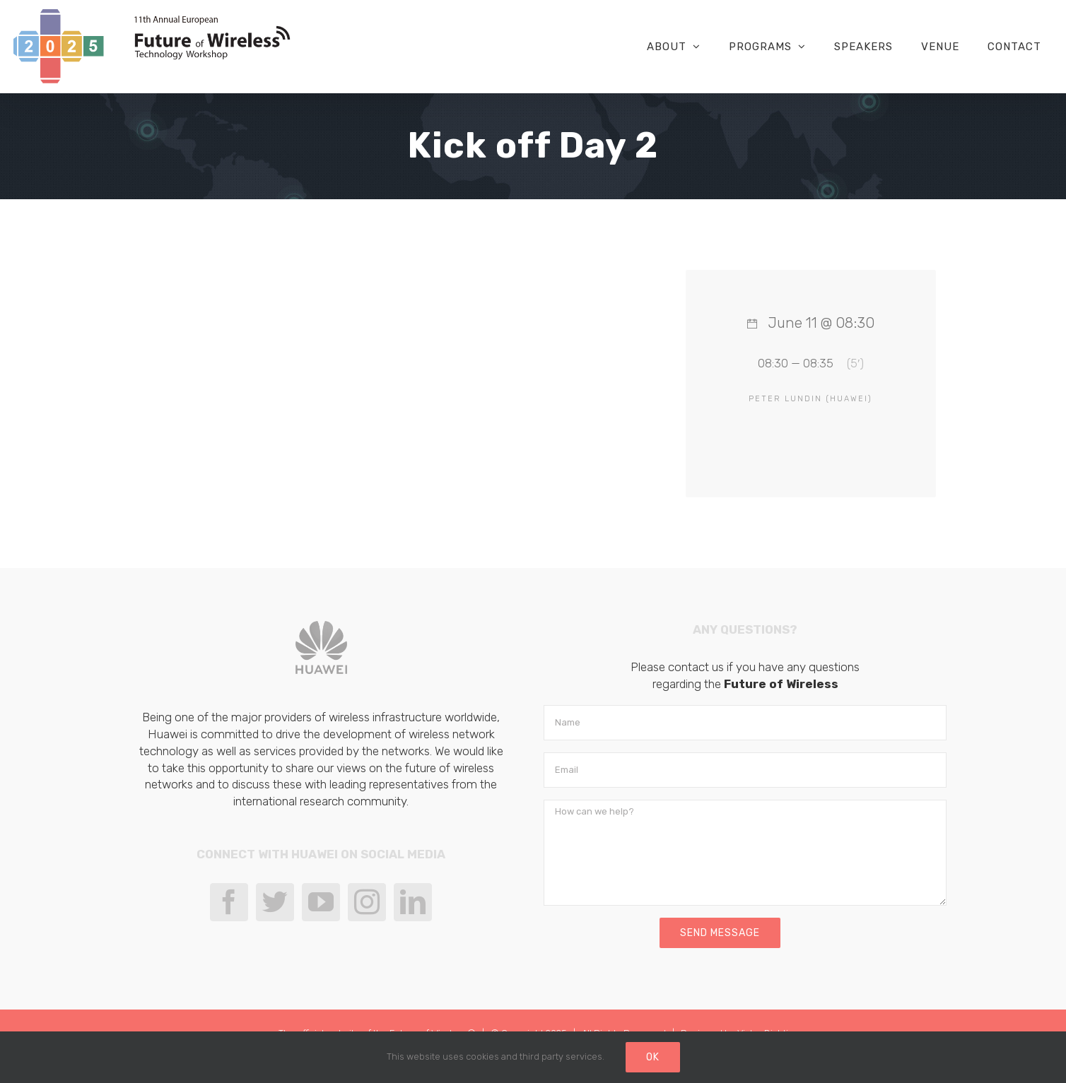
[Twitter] (275, 902)
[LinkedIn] (413, 902)
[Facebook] (229, 902)
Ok (653, 1057)
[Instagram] (367, 902)
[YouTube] (321, 902)
